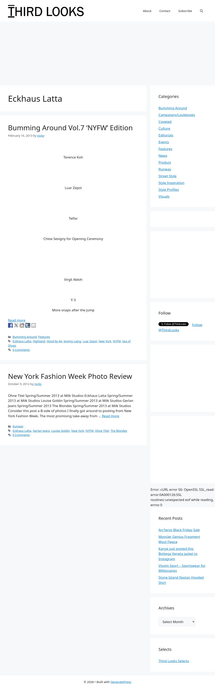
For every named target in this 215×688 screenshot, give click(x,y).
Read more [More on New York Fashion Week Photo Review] (110, 416)
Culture (164, 128)
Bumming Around (25, 337)
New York (105, 341)
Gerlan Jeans (41, 431)
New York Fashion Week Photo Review (70, 376)
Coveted (164, 121)
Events (163, 142)
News (162, 155)
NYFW (117, 341)
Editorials (165, 135)
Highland (39, 341)
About (147, 11)
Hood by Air (54, 341)
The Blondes (118, 431)
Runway (18, 426)
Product (164, 162)
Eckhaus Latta (22, 341)
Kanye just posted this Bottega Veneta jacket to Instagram (177, 553)
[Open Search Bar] (201, 11)
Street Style (167, 176)
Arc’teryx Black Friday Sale (179, 530)
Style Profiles (168, 189)
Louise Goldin (60, 431)
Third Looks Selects (173, 661)
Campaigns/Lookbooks (176, 115)
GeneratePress (121, 682)
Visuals (163, 196)
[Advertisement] (107, 52)
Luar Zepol (90, 341)
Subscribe (185, 11)
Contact (164, 11)
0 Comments (21, 350)
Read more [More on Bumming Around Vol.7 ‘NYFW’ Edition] (16, 320)
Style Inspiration (171, 182)
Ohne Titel (102, 431)
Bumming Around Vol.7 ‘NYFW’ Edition (70, 127)
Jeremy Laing (72, 341)
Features (44, 337)
